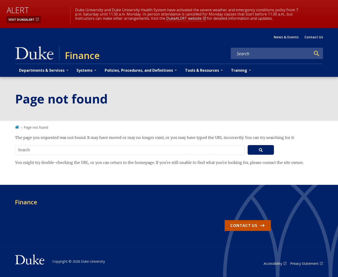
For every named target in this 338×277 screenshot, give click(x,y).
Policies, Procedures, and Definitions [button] (139, 70)
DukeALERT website (184, 18)
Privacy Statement (304, 263)
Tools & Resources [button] (202, 70)
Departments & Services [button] (42, 70)
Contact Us (313, 37)
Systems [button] (84, 70)
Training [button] (239, 70)
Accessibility (273, 263)
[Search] (317, 53)
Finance (26, 202)
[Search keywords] (271, 53)
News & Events (286, 37)
